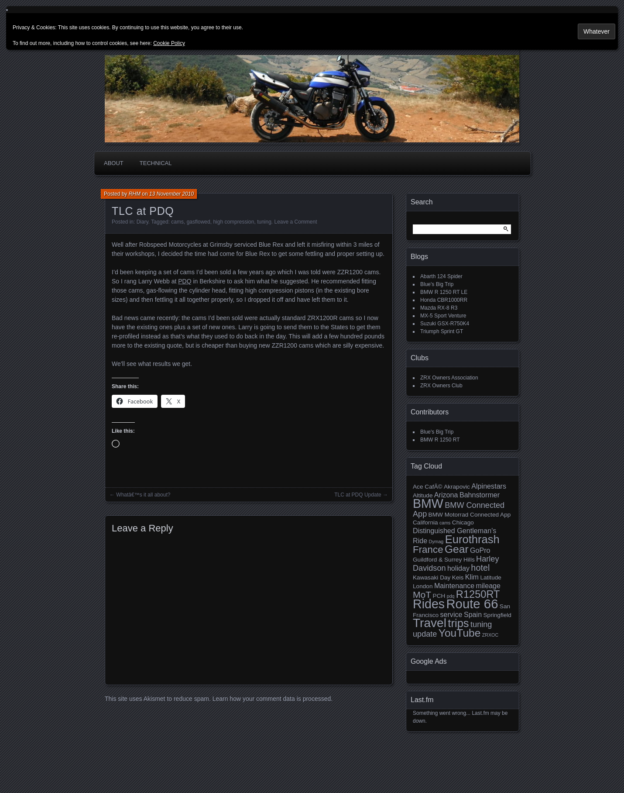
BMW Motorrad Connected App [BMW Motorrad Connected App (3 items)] (470, 514)
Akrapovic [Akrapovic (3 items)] (457, 486)
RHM (135, 194)
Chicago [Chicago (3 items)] (463, 522)
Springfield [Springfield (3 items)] (497, 615)
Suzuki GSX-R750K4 (444, 324)
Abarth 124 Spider (441, 276)
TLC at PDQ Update (357, 495)
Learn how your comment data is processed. (273, 698)
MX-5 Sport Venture (443, 316)
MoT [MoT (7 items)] (422, 595)
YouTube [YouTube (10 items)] (460, 633)
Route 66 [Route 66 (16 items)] (472, 603)
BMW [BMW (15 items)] (428, 503)
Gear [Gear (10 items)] (457, 549)
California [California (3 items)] (425, 522)
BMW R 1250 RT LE (443, 292)
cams (177, 222)
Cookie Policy (169, 43)
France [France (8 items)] (428, 549)
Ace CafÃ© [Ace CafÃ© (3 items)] (427, 486)
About (113, 163)
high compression (233, 222)
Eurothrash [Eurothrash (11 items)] (472, 539)
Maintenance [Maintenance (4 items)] (454, 586)
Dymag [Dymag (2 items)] (436, 541)
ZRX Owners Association (449, 378)
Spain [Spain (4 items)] (473, 614)
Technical (156, 163)
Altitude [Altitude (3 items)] (423, 495)
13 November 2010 (171, 194)
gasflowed (198, 222)
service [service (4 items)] (451, 614)
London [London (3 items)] (423, 586)
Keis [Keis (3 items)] (458, 577)
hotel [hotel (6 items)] (480, 567)
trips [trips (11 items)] (458, 623)
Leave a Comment (295, 222)
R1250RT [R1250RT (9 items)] (478, 594)
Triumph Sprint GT (441, 331)
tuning (264, 222)
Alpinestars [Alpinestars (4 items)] (488, 486)
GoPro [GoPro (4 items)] (480, 550)
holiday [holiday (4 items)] (458, 568)
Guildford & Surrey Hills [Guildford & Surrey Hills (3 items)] (444, 559)
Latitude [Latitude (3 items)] (490, 577)
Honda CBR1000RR (443, 300)
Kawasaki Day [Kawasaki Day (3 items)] (431, 577)
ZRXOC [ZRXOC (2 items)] (490, 635)
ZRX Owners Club (441, 386)
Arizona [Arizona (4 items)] (446, 495)
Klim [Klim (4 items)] (472, 577)
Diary (142, 222)
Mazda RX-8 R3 (438, 308)
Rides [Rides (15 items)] (429, 604)
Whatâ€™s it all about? (143, 495)
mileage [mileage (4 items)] (488, 586)
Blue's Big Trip (436, 284)
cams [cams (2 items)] (444, 522)
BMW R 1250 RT (439, 440)
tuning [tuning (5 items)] (481, 624)
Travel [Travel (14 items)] (429, 623)
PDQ (184, 281)
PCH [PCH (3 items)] (439, 596)
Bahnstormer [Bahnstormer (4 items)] (479, 495)
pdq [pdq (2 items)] (451, 596)
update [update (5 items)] (425, 634)
